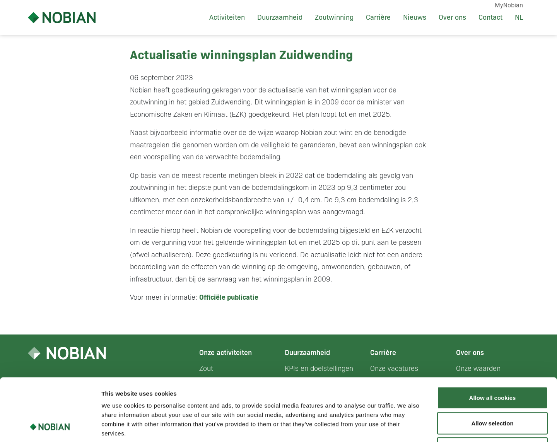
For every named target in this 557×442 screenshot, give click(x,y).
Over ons (452, 17)
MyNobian (509, 5)
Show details (406, 426)
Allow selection (492, 366)
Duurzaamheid (279, 17)
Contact (490, 17)
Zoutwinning (334, 17)
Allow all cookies (492, 340)
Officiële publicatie (228, 297)
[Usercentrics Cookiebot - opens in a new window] (50, 427)
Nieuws (414, 17)
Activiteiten (227, 17)
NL (519, 17)
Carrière (378, 17)
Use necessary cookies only (492, 391)
